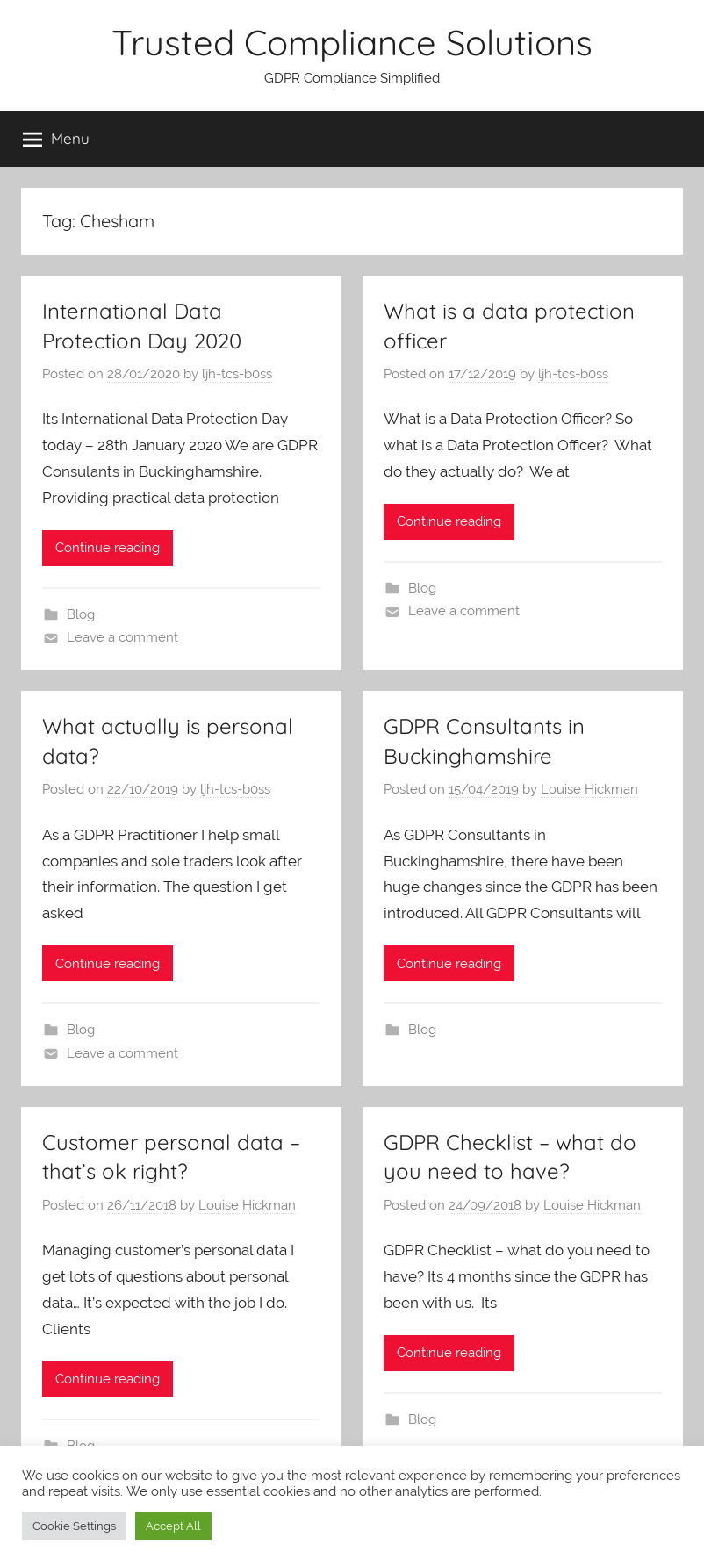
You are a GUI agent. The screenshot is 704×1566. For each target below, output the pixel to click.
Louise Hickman (589, 789)
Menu (56, 138)
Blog (81, 614)
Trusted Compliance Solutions (352, 42)
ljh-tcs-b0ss (237, 374)
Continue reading (107, 548)
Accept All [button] (173, 1526)
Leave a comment (122, 637)
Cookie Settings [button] (74, 1526)
